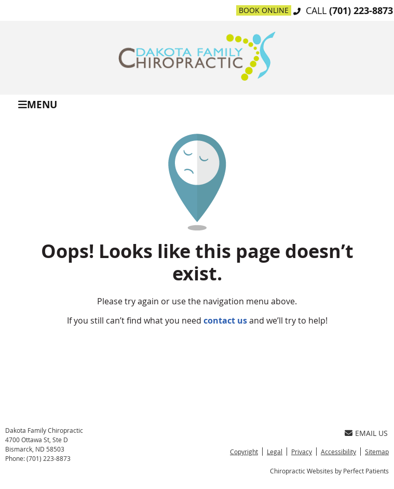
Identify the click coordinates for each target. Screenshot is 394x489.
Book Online (264, 10)
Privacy (301, 451)
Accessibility (338, 451)
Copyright (244, 451)
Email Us (366, 433)
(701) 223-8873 (361, 10)
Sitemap (377, 451)
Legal (274, 451)
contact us (225, 320)
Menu (37, 103)
